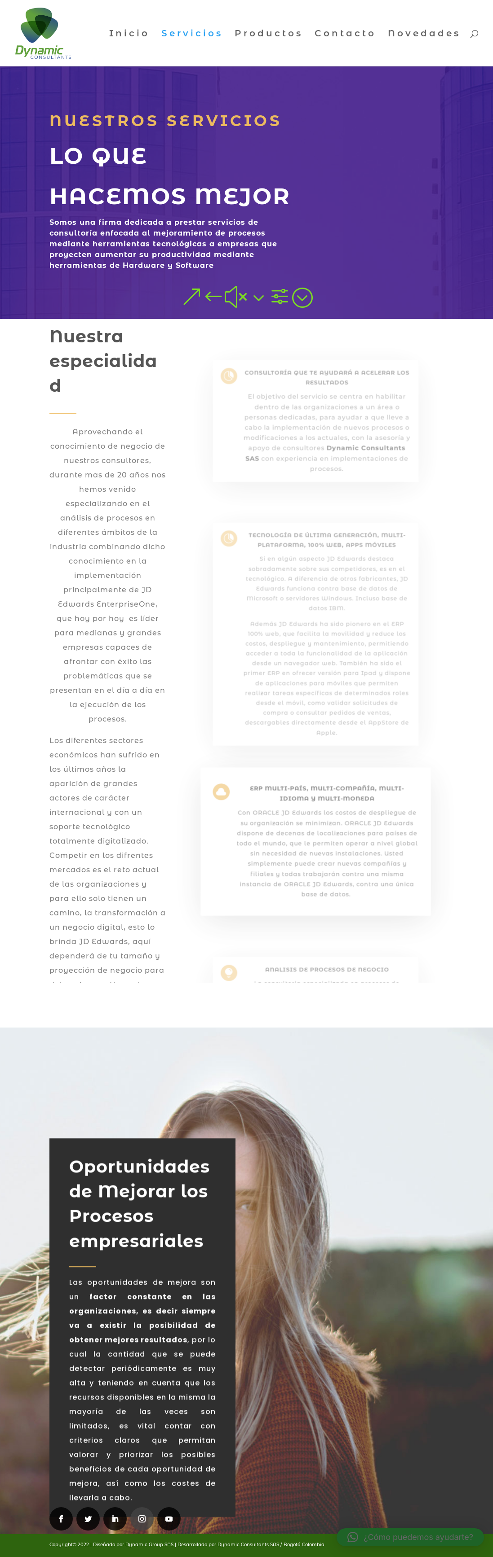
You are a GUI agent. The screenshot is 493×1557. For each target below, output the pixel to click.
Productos (269, 34)
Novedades (424, 34)
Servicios (192, 34)
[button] (410, 1537)
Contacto (345, 34)
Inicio (129, 34)
